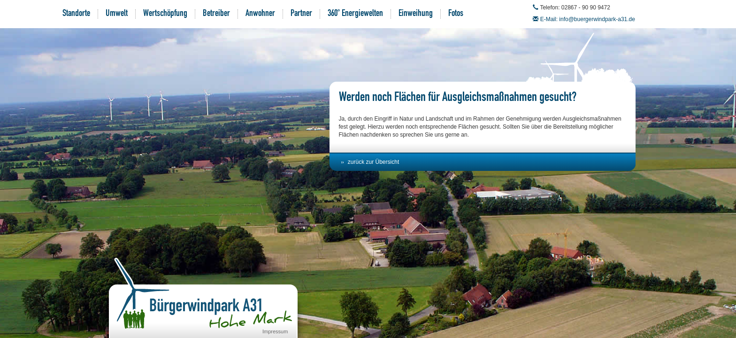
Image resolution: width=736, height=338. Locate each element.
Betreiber (216, 14)
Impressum (275, 331)
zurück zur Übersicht (373, 162)
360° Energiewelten (355, 14)
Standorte (76, 14)
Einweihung (416, 14)
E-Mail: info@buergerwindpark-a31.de (587, 19)
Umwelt (117, 14)
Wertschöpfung (165, 14)
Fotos (455, 14)
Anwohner (260, 14)
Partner (301, 14)
